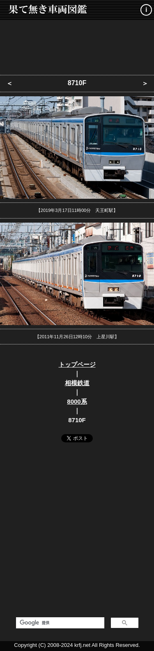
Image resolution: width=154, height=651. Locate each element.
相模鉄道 (77, 382)
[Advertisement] (77, 45)
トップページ (77, 364)
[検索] (59, 623)
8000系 (77, 401)
